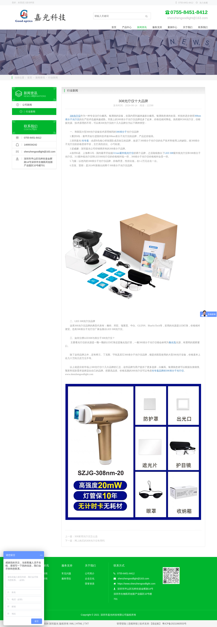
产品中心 (127, 27)
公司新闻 (24, 104)
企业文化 (89, 578)
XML (71, 623)
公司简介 (89, 573)
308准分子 (121, 132)
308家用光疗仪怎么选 (86, 536)
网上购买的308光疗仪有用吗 (90, 540)
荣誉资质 (89, 583)
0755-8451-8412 (185, 3)
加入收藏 (204, 3)
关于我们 (187, 27)
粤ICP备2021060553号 (174, 623)
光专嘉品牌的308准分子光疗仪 (168, 370)
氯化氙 (172, 342)
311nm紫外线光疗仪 (123, 153)
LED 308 (169, 153)
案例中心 (172, 27)
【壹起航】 (156, 623)
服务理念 (66, 578)
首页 (114, 27)
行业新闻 (53, 77)
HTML (79, 623)
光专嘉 (85, 140)
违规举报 (133, 623)
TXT (86, 623)
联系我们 (203, 27)
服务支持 (157, 27)
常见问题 (66, 573)
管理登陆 (121, 623)
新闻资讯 (142, 27)
